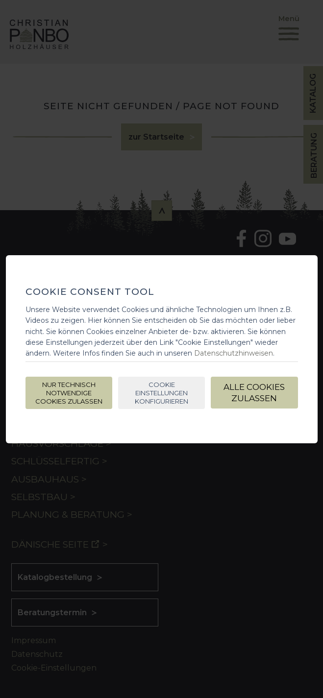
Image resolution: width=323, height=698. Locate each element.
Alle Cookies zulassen (254, 392)
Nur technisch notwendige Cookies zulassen (68, 393)
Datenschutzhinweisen (233, 353)
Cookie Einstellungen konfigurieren (161, 393)
